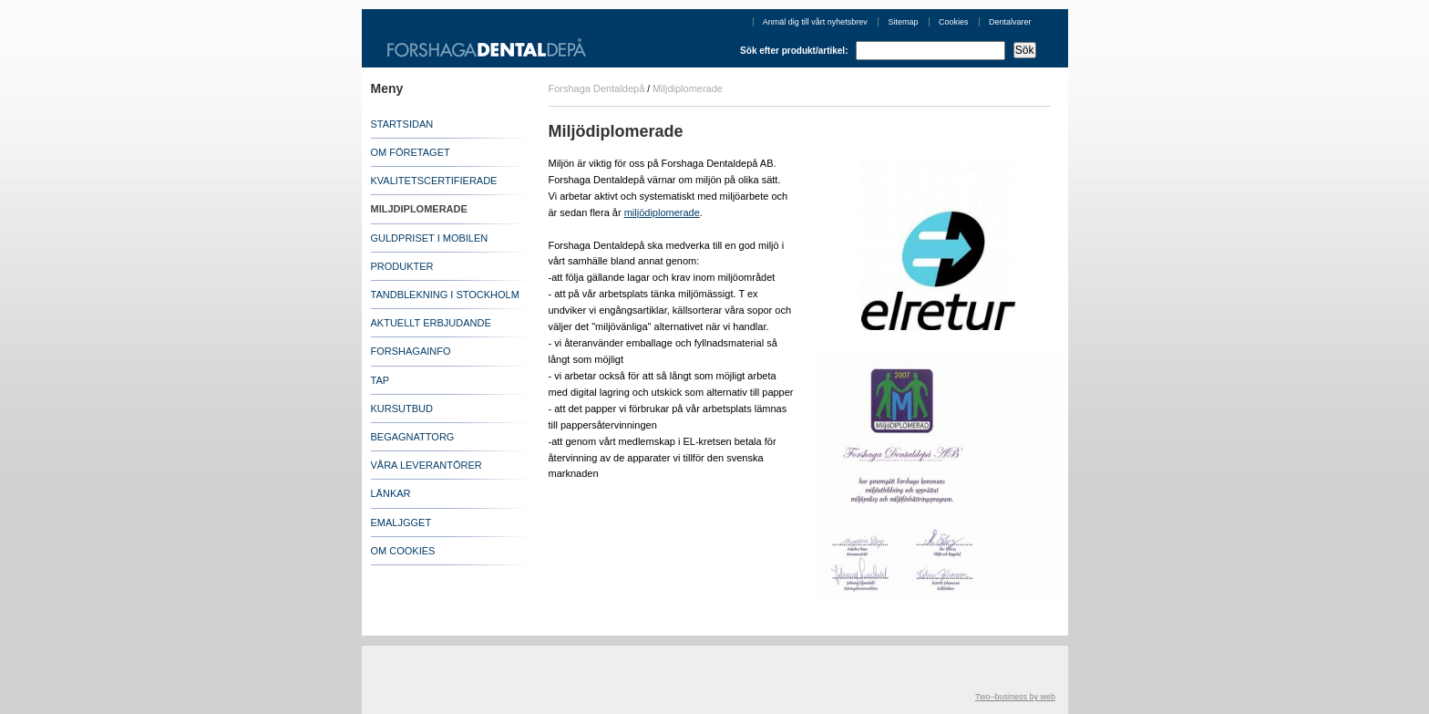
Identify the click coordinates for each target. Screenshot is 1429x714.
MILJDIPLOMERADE (419, 208)
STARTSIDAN (402, 124)
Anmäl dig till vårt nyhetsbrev (815, 21)
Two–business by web (1015, 696)
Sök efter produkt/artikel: (887, 51)
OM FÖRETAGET (410, 152)
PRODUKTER (402, 266)
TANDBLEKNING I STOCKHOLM (445, 294)
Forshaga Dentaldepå (597, 88)
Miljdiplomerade (688, 88)
